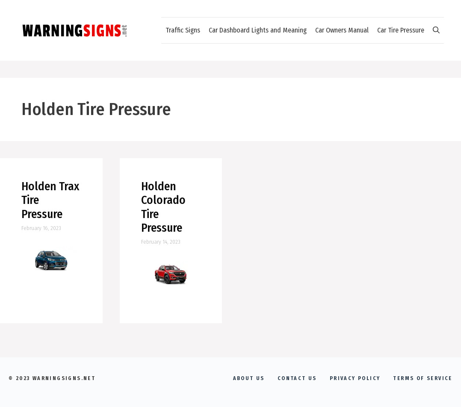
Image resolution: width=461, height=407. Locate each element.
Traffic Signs (182, 30)
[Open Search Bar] (436, 30)
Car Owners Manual (342, 30)
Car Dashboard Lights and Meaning (258, 30)
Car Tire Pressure (400, 30)
